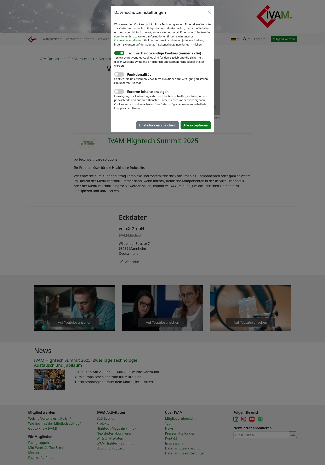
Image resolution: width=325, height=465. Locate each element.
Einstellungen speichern (157, 125)
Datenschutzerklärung (128, 40)
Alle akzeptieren (195, 125)
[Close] (209, 12)
